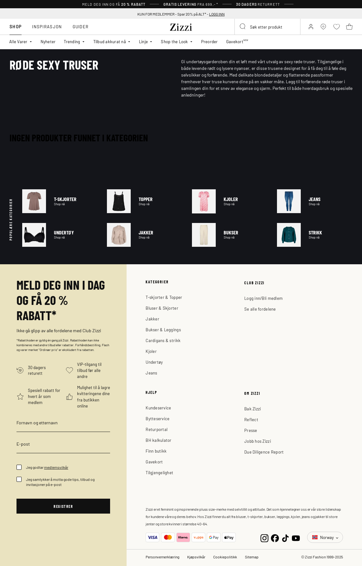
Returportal (157, 429)
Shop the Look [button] (174, 41)
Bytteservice (157, 418)
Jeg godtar (47, 467)
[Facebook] (275, 537)
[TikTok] (285, 537)
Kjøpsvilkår (196, 556)
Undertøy (60, 235)
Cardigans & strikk (163, 340)
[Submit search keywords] (243, 27)
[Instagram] (264, 537)
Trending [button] (72, 41)
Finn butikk (156, 451)
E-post (23, 443)
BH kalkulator (158, 440)
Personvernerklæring (162, 556)
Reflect (251, 419)
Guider (81, 26)
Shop (16, 26)
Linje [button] (143, 41)
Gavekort (154, 461)
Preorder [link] (209, 41)
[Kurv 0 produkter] (349, 26)
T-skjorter (60, 201)
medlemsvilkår (56, 467)
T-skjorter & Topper (164, 297)
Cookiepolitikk (225, 556)
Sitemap (252, 556)
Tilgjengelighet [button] (159, 472)
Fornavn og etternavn (37, 422)
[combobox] (267, 27)
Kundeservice (158, 407)
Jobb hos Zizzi (257, 441)
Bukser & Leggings (163, 329)
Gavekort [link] (237, 41)
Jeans (314, 201)
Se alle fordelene (260, 309)
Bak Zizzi (252, 408)
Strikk (314, 235)
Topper (144, 201)
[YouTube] (296, 537)
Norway (323, 537)
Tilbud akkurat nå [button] (109, 41)
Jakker (144, 235)
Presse (250, 430)
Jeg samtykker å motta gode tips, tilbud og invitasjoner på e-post (60, 482)
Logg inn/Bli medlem (263, 298)
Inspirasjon (47, 26)
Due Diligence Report (264, 452)
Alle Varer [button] (18, 41)
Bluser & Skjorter (162, 308)
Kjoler (229, 201)
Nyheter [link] (48, 41)
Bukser (229, 235)
